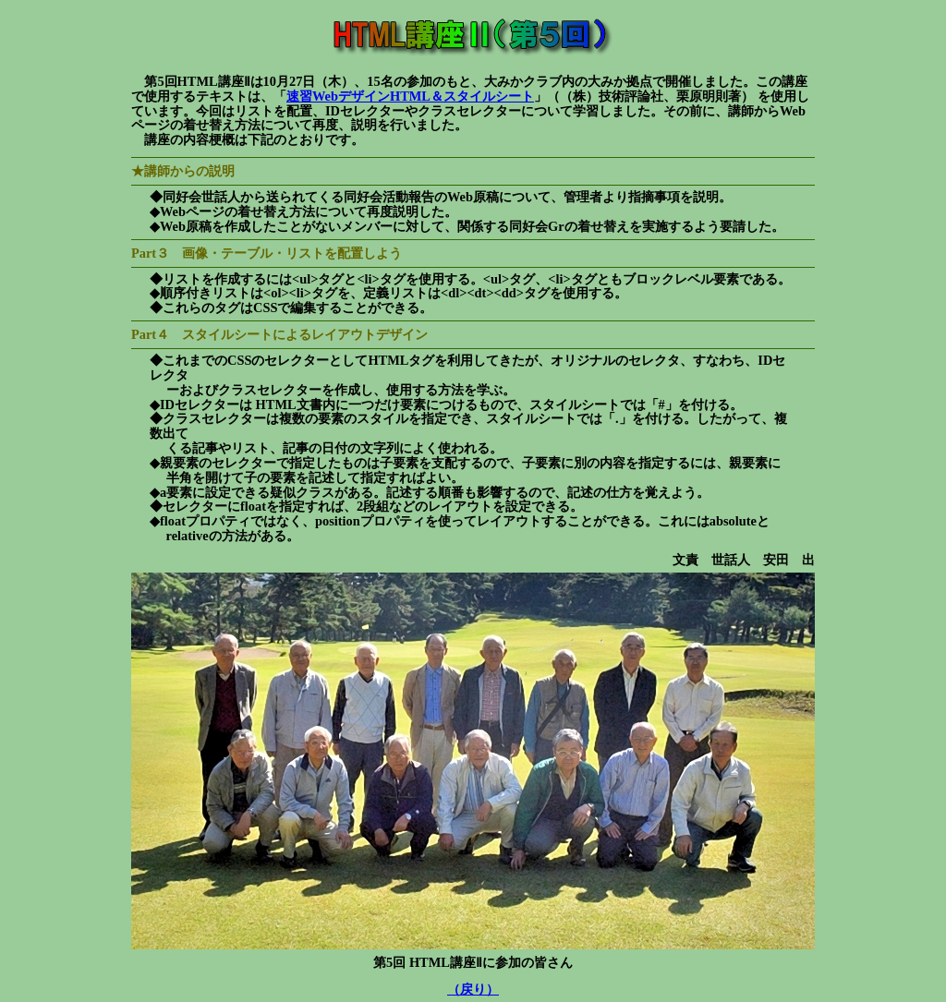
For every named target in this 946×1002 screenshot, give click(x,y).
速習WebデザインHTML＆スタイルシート (410, 96)
